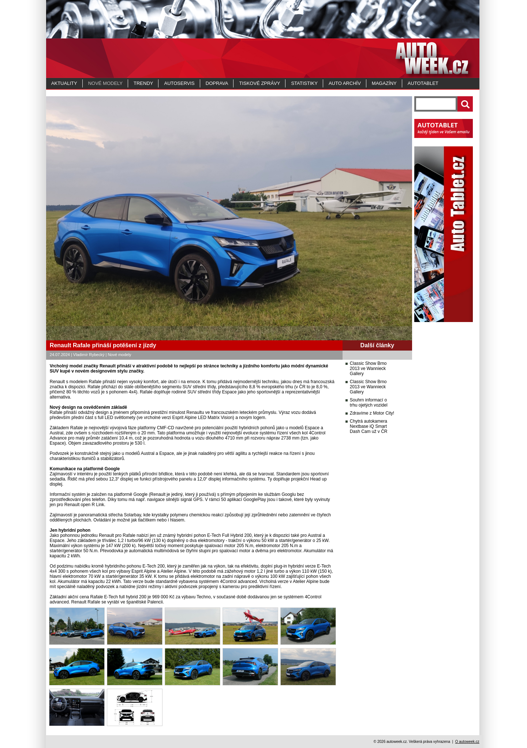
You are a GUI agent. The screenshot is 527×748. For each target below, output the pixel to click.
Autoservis (179, 83)
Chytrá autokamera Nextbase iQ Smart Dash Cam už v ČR (369, 426)
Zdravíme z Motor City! (372, 413)
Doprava (217, 83)
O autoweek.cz (467, 742)
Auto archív (345, 83)
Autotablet (423, 83)
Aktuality (64, 83)
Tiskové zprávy (259, 83)
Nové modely (105, 83)
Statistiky (304, 83)
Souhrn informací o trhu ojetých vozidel (369, 402)
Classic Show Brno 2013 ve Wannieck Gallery (368, 368)
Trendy (143, 83)
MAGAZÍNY (384, 83)
